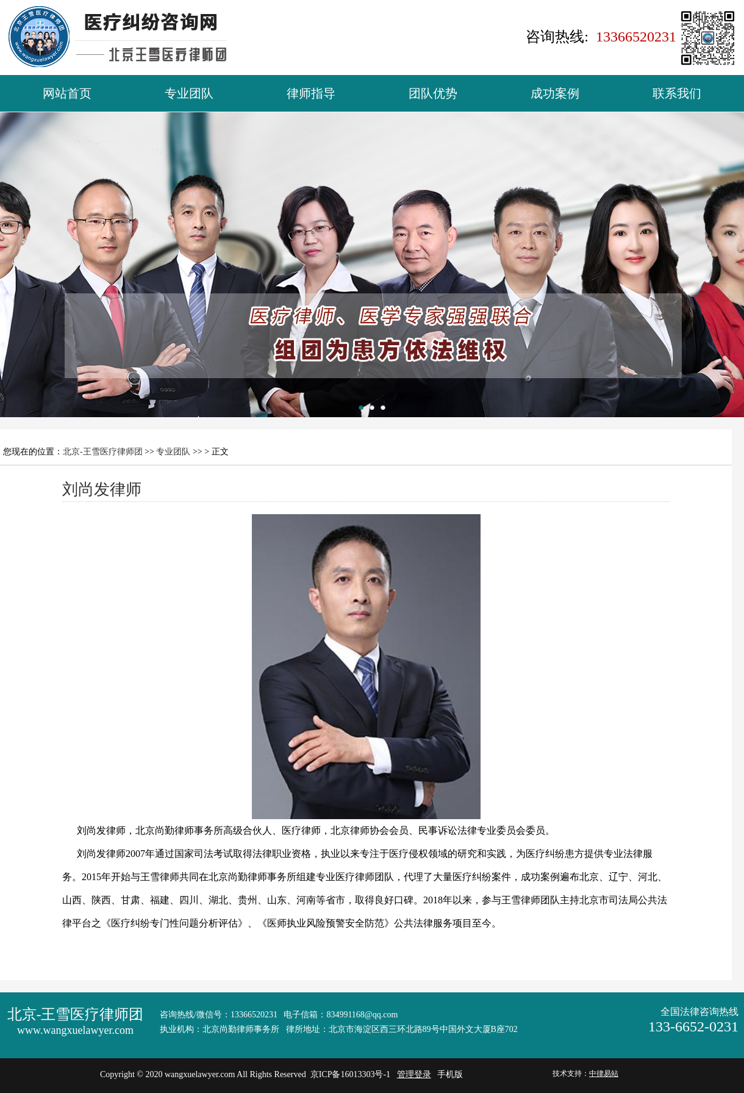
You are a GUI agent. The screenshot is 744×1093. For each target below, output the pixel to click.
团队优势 (433, 93)
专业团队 (189, 93)
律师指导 (311, 93)
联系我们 (677, 93)
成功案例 (555, 93)
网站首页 (67, 93)
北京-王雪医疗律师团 (103, 451)
